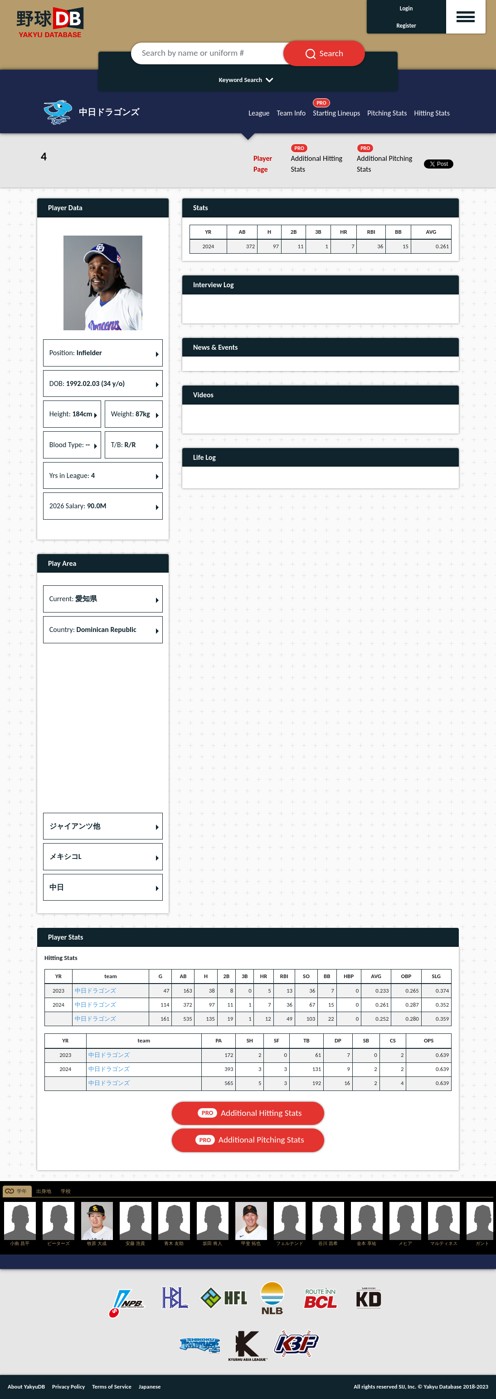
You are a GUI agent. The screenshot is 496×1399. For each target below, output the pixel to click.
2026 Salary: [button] (78, 506)
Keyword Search (248, 80)
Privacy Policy (68, 1386)
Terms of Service (111, 1386)
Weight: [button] (130, 414)
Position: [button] (75, 352)
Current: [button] (73, 598)
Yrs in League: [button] (72, 475)
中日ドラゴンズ (95, 990)
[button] (103, 826)
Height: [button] (70, 414)
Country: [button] (92, 629)
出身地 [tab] (43, 1191)
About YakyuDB (26, 1386)
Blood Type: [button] (69, 444)
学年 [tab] (22, 1191)
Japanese (150, 1386)
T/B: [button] (123, 444)
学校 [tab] (66, 1191)
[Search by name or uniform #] (218, 53)
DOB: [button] (87, 383)
